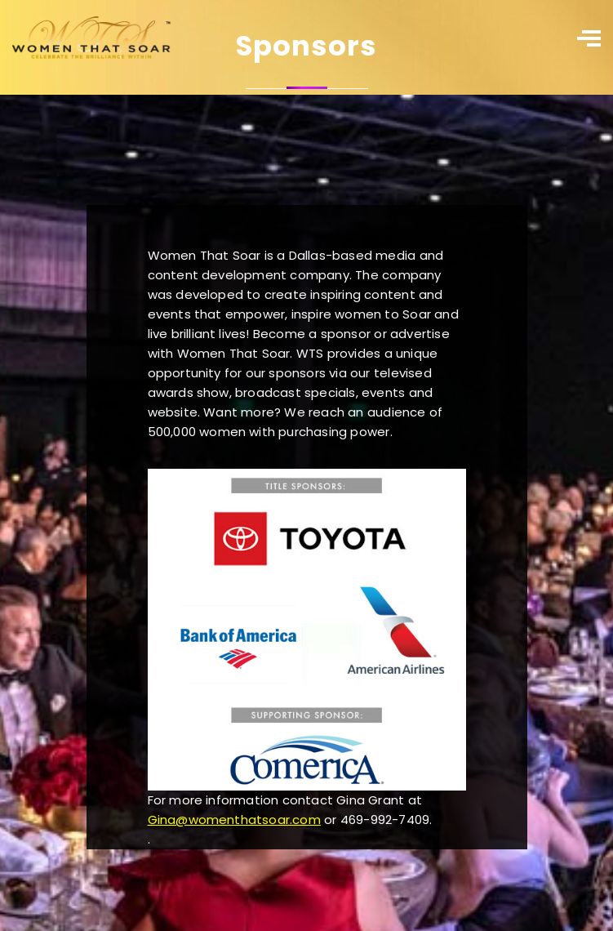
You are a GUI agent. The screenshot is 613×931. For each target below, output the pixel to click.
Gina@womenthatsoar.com (234, 819)
